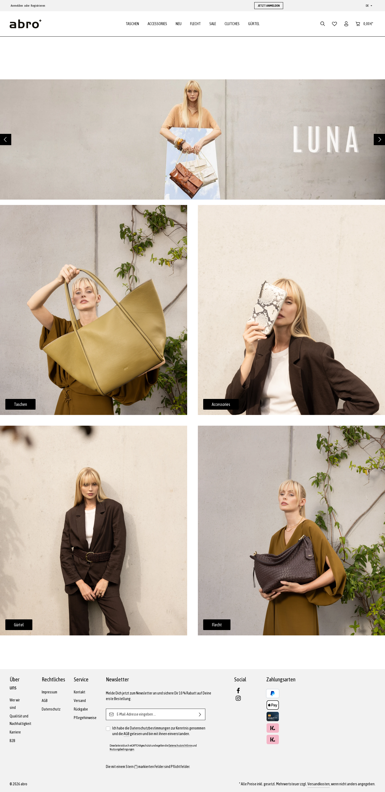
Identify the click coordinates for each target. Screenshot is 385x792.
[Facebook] (238, 692)
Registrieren (38, 5)
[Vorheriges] (5, 141)
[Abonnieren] (200, 714)
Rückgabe (81, 709)
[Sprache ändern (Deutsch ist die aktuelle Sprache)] (368, 5)
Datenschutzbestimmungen (150, 728)
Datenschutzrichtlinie (180, 745)
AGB (45, 700)
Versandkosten (318, 784)
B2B (12, 741)
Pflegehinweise (85, 718)
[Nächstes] (379, 141)
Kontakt (79, 692)
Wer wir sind (15, 704)
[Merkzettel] (334, 24)
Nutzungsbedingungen (122, 749)
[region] (192, 141)
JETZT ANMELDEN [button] (269, 5)
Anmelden (17, 5)
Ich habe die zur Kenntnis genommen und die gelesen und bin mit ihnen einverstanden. (158, 731)
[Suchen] (322, 24)
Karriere (15, 732)
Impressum (49, 692)
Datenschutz (51, 709)
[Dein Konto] (346, 24)
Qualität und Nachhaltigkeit (20, 720)
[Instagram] (238, 700)
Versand (80, 700)
